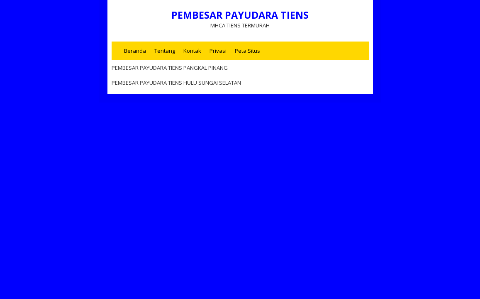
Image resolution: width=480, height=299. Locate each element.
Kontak (192, 50)
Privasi (218, 50)
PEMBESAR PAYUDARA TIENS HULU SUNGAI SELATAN (176, 82)
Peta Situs (247, 50)
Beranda (135, 50)
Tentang (164, 50)
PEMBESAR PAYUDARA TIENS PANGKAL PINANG (170, 67)
